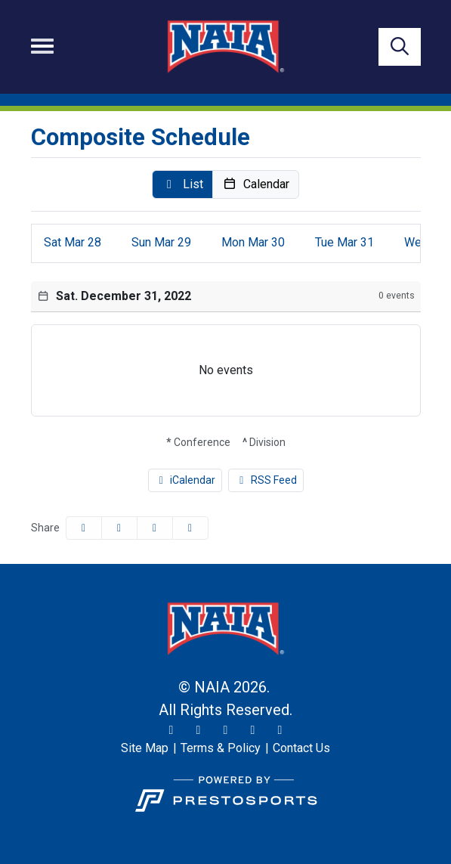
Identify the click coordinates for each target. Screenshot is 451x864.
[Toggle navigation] (42, 46)
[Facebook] (225, 730)
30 (253, 242)
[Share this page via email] (155, 528)
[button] (182, 184)
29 (161, 242)
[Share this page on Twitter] (119, 528)
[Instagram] (198, 730)
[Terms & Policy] (221, 748)
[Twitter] (171, 730)
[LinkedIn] (280, 730)
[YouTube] (253, 730)
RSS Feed (266, 480)
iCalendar (185, 480)
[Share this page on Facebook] (84, 528)
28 (72, 242)
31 (344, 242)
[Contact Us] (301, 748)
